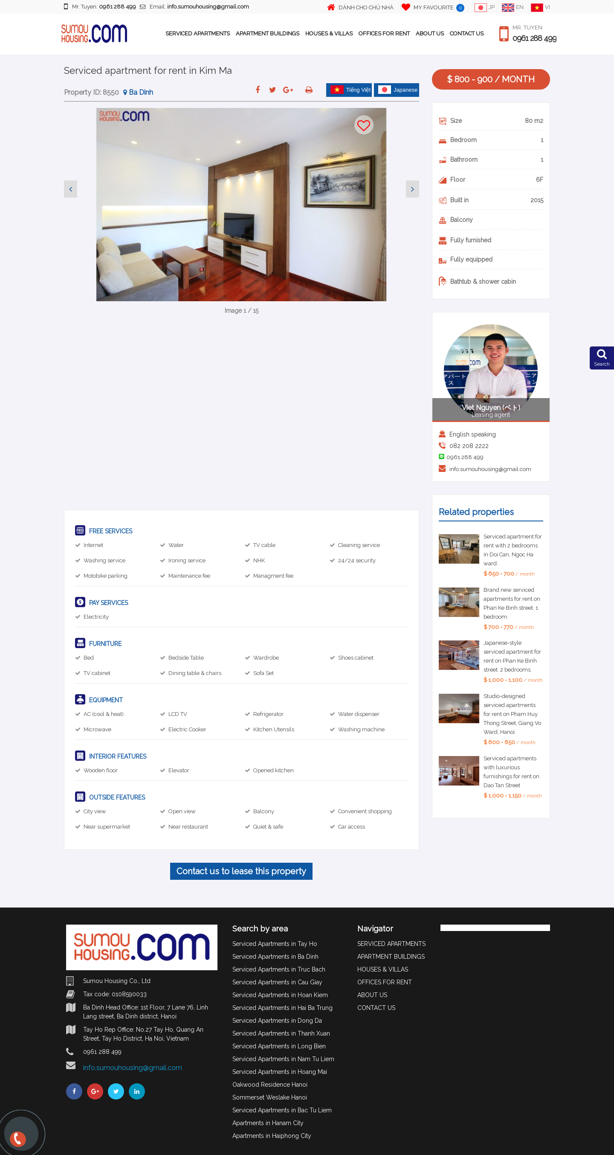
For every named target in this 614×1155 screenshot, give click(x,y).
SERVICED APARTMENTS (197, 33)
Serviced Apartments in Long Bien (279, 1046)
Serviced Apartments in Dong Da (277, 1020)
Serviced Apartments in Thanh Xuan (281, 1033)
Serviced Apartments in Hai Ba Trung (282, 1007)
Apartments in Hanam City (268, 1123)
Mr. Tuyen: (100, 6)
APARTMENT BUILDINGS (267, 33)
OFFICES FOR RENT (384, 33)
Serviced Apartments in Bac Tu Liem (282, 1110)
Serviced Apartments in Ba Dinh (275, 956)
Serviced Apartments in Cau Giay (277, 982)
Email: (194, 6)
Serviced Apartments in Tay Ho (274, 943)
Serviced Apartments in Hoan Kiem (280, 995)
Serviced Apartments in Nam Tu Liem (283, 1059)
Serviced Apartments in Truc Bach (278, 969)
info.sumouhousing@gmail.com (490, 469)
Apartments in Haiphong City (271, 1135)
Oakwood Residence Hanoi (269, 1084)
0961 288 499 (534, 38)
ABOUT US (430, 33)
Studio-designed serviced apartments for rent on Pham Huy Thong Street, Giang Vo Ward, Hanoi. (512, 714)
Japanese (397, 89)
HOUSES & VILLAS (329, 33)
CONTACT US (467, 33)
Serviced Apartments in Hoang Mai (279, 1071)
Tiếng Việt (350, 89)
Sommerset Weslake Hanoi (269, 1097)
